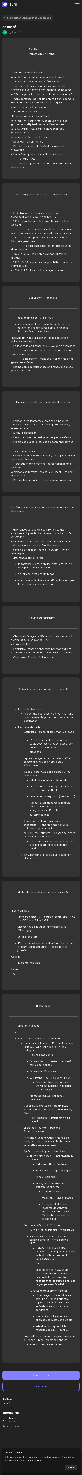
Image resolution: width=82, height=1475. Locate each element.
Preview (41, 1386)
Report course (10, 1426)
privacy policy (34, 1460)
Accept (71, 1467)
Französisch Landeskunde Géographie (28, 17)
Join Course (41, 1375)
